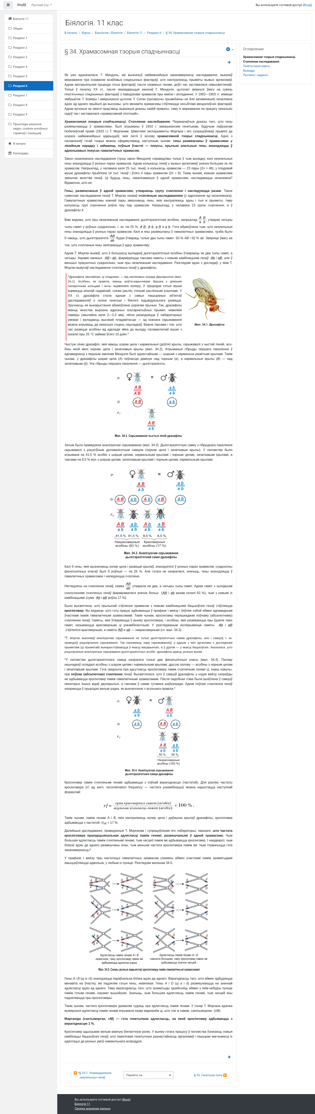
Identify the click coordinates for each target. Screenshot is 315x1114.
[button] (229, 49)
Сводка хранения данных (93, 1108)
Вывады (249, 70)
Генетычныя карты (256, 66)
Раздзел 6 (154, 33)
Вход (307, 5)
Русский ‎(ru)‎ (40, 5)
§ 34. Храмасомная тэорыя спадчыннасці (195, 33)
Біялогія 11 (135, 33)
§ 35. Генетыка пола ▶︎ (210, 1075)
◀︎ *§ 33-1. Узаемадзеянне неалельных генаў (93, 1075)
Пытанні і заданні (255, 75)
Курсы (86, 33)
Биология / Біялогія (109, 33)
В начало (70, 33)
